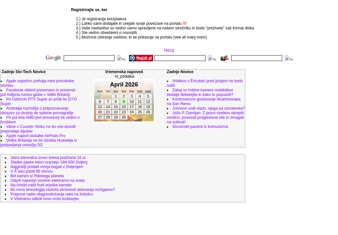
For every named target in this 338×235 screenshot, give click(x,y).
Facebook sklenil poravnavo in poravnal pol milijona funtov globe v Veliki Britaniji (38, 92)
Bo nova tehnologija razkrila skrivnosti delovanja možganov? (62, 189)
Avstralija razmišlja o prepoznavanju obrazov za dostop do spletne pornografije (37, 110)
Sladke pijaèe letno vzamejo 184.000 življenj (48, 162)
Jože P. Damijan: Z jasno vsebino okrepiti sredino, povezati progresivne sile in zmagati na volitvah (205, 117)
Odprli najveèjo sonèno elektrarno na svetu (47, 180)
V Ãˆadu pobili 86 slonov (31, 171)
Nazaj (169, 50)
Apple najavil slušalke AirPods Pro (35, 135)
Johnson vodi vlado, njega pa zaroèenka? (208, 108)
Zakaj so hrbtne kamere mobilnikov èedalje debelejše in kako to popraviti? (200, 92)
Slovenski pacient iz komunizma (200, 126)
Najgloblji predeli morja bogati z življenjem (46, 166)
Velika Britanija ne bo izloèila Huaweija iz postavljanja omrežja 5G (39, 142)
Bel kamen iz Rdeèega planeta (37, 176)
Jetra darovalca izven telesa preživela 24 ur (48, 157)
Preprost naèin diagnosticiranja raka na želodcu (51, 194)
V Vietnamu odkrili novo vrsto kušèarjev (44, 198)
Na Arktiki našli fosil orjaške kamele (41, 185)
